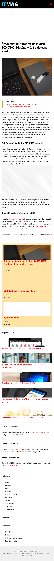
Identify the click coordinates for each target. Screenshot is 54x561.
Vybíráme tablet (11, 317)
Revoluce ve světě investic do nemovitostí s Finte (22, 418)
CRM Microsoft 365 (41, 432)
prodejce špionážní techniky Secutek (14, 229)
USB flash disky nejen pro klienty (20, 291)
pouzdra (5, 151)
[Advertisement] (27, 22)
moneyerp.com (13, 465)
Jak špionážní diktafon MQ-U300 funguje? (23, 104)
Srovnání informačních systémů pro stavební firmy (22, 349)
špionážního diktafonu (16, 219)
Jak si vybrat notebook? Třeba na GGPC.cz (20, 383)
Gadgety (49, 234)
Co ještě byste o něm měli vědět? (20, 107)
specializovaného (41, 226)
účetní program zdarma (17, 449)
